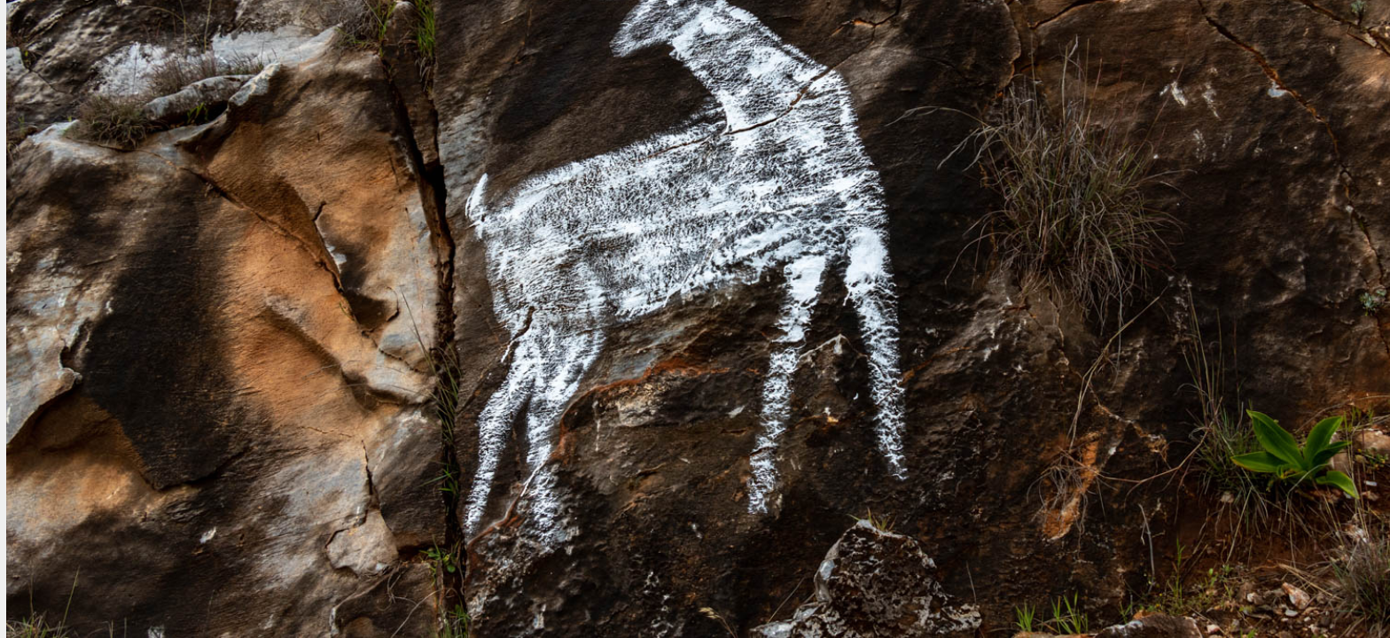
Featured (1077, 44)
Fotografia (110, 54)
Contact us (1289, 44)
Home (375, 44)
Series (858, 44)
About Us (1179, 44)
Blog (527, 44)
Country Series (635, 44)
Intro (453, 44)
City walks (763, 44)
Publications (962, 44)
